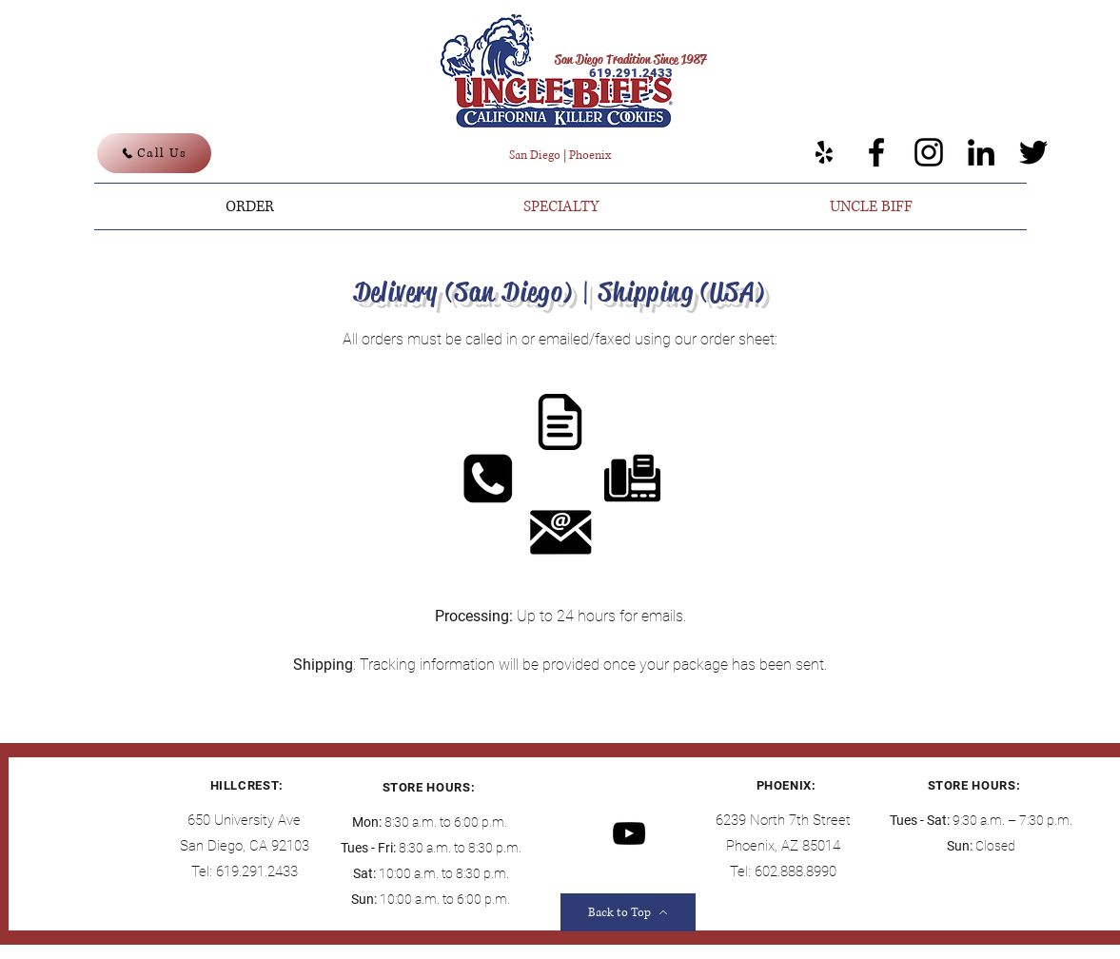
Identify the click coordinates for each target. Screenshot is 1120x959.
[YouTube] (629, 833)
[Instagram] (929, 152)
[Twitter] (1033, 152)
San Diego (534, 155)
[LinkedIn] (981, 152)
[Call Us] (154, 153)
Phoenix (590, 155)
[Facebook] (876, 152)
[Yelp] (824, 152)
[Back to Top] (628, 912)
